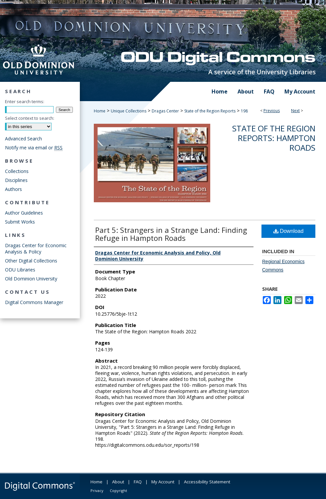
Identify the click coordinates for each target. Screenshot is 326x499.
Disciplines (16, 180)
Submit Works (20, 222)
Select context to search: (29, 118)
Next (295, 110)
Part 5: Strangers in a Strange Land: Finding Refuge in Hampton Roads (171, 234)
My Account (162, 482)
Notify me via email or (34, 147)
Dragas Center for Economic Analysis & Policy (36, 248)
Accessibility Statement (207, 482)
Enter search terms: (24, 101)
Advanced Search (23, 138)
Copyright (118, 490)
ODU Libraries (20, 269)
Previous (271, 110)
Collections (17, 171)
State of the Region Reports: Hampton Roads (273, 138)
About (118, 482)
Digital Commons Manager (34, 302)
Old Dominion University (31, 278)
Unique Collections (128, 111)
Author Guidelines (24, 213)
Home (99, 111)
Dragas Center (165, 111)
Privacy (96, 490)
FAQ (138, 482)
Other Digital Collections (31, 260)
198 (244, 111)
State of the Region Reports (210, 111)
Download (288, 231)
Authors (13, 189)
